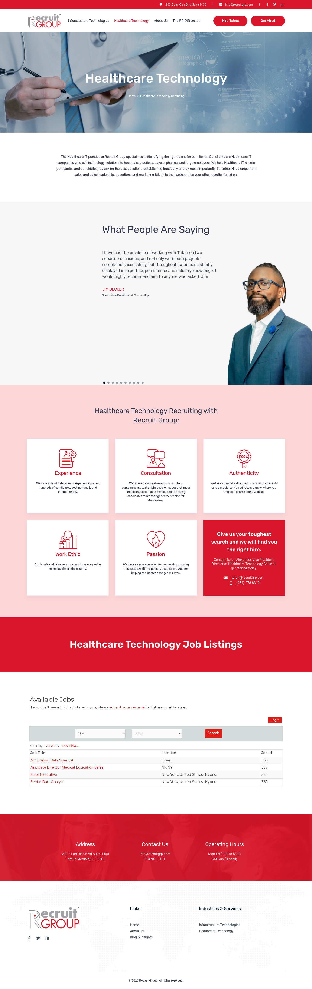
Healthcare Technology (131, 21)
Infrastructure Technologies (88, 21)
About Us (161, 21)
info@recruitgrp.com (155, 854)
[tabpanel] (163, 312)
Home (132, 96)
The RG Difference (186, 21)
